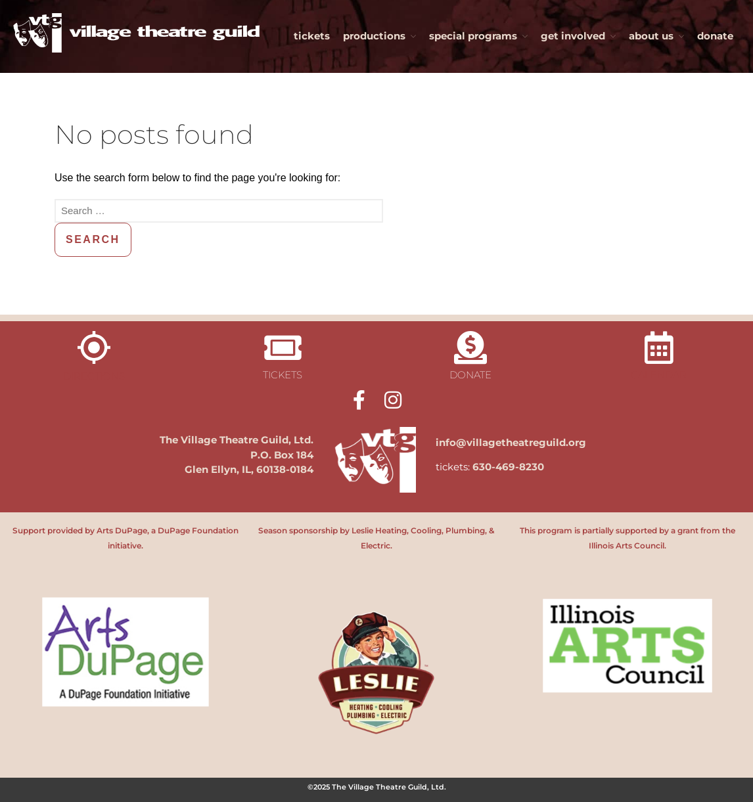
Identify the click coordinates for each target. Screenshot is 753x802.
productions (374, 36)
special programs (473, 36)
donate (715, 36)
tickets (312, 36)
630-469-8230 (508, 466)
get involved (573, 36)
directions (94, 376)
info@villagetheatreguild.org (511, 442)
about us (651, 36)
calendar (659, 374)
